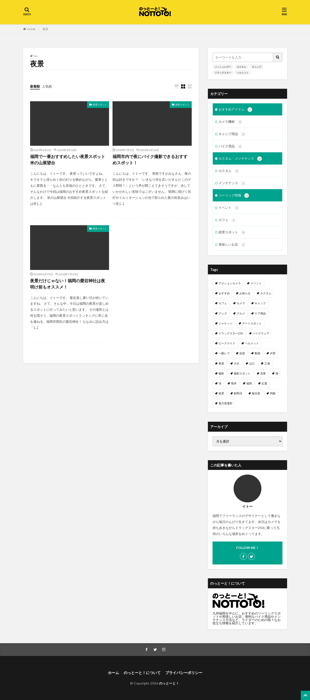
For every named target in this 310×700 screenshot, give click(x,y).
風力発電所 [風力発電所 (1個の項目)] (225, 403)
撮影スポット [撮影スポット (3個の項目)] (242, 373)
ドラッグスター (223, 72)
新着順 (35, 86)
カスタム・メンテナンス (240, 158)
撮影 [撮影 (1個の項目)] (221, 373)
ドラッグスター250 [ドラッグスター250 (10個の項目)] (231, 333)
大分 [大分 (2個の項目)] (236, 363)
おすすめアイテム (235, 109)
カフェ (227, 220)
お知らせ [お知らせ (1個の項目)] (245, 293)
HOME (31, 29)
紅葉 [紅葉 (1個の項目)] (264, 383)
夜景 (45, 29)
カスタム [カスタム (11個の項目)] (265, 293)
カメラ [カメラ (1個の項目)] (241, 303)
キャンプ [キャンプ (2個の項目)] (260, 303)
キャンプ (256, 66)
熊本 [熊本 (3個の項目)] (234, 383)
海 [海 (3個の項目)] (277, 373)
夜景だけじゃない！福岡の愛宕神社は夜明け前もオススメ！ (67, 283)
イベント (229, 208)
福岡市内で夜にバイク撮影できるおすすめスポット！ (150, 159)
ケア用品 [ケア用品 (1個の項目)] (260, 313)
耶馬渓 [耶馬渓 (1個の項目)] (238, 393)
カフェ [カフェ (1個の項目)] (223, 303)
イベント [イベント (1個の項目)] (256, 283)
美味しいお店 (232, 244)
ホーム (113, 672)
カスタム (241, 66)
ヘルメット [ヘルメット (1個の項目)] (252, 343)
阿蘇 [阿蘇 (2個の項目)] (273, 393)
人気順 (47, 86)
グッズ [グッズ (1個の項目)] (223, 313)
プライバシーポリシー (183, 672)
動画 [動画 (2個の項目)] (257, 353)
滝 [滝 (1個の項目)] (220, 383)
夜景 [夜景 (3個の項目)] (221, 363)
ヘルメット (242, 72)
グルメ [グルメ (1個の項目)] (241, 313)
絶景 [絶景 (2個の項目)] (221, 393)
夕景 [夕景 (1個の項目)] (273, 353)
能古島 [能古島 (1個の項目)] (256, 393)
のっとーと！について (142, 672)
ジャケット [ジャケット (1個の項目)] (225, 323)
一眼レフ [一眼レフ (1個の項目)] (224, 353)
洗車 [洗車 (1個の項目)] (263, 373)
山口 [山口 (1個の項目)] (252, 363)
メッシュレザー (223, 66)
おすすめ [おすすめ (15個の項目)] (224, 293)
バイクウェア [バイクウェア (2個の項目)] (261, 333)
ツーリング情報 (234, 195)
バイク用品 (230, 146)
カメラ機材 (230, 122)
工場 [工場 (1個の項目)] (267, 363)
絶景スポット (100, 104)
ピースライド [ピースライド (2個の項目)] (227, 343)
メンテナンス (232, 183)
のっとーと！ (169, 683)
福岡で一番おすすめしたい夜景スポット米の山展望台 (67, 159)
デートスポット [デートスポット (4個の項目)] (252, 323)
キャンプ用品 (232, 134)
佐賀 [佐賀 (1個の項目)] (242, 353)
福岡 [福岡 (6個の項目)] (249, 383)
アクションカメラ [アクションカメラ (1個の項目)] (230, 283)
